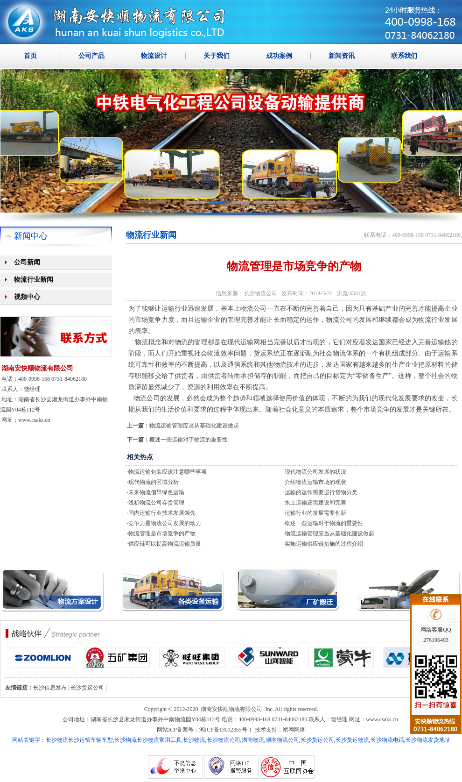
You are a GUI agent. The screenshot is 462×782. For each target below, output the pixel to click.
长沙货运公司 (87, 687)
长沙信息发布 (50, 687)
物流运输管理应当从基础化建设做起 (194, 425)
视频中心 (27, 296)
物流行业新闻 (33, 279)
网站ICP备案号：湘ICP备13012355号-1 (204, 729)
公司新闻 (27, 262)
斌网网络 (294, 729)
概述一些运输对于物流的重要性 (188, 439)
